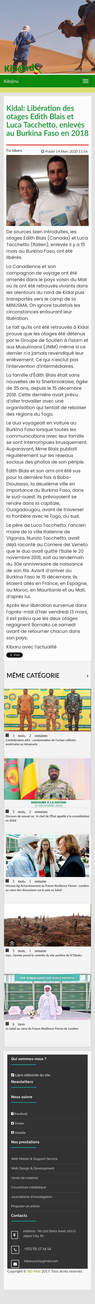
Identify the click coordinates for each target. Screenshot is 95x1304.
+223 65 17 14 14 (37, 1248)
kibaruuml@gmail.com (41, 1261)
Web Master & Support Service (34, 1159)
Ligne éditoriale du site (30, 1075)
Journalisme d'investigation (31, 1197)
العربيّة (86, 70)
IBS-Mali (33, 1271)
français (74, 70)
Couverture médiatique (28, 1187)
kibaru (16, 150)
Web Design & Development (32, 1168)
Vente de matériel (24, 1178)
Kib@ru (11, 81)
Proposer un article (25, 1206)
